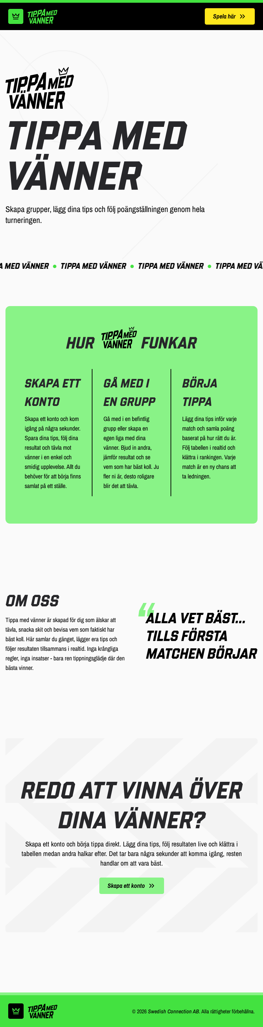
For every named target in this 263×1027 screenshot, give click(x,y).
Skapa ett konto (132, 885)
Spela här (230, 16)
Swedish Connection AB (173, 1011)
